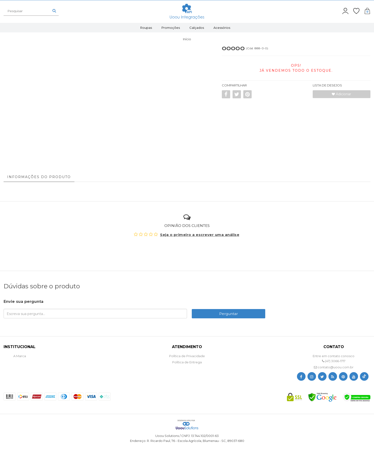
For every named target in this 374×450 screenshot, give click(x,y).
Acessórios (221, 28)
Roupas (146, 28)
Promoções (170, 28)
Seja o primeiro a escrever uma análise (199, 234)
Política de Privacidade (187, 356)
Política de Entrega (187, 362)
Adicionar (341, 94)
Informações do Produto (39, 177)
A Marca (19, 356)
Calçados (196, 28)
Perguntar (228, 313)
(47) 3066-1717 (333, 361)
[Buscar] (54, 11)
